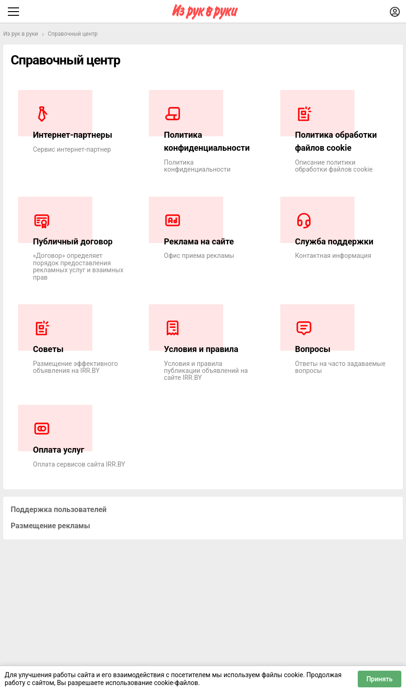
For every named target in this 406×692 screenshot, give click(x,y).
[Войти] (394, 11)
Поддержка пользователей (59, 509)
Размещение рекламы (50, 525)
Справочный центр (72, 34)
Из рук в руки (20, 34)
